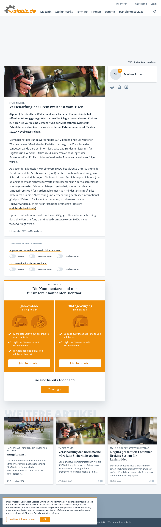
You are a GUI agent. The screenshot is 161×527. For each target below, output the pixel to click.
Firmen (96, 11)
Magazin (46, 11)
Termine (82, 11)
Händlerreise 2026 (131, 11)
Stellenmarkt (64, 11)
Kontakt (101, 522)
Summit (110, 11)
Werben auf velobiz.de (119, 522)
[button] (45, 519)
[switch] (12, 256)
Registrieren (140, 3)
